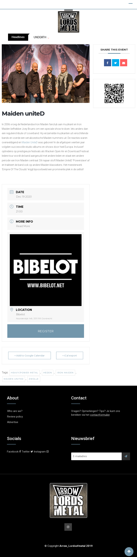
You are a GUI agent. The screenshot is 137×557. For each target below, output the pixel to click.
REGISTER (46, 331)
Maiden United (14, 379)
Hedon (47, 372)
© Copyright (69, 546)
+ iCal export (69, 355)
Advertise (12, 422)
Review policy (15, 416)
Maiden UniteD (30, 142)
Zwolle (34, 379)
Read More (23, 226)
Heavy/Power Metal (24, 372)
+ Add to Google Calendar (29, 355)
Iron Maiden (65, 372)
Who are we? (14, 411)
